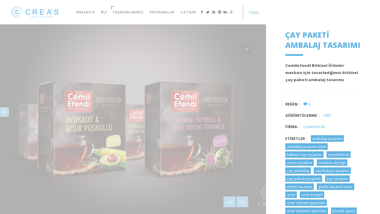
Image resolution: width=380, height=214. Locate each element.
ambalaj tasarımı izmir (306, 146)
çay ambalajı (298, 170)
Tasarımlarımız (128, 12)
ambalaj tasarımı (327, 138)
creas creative (299, 162)
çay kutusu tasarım (332, 170)
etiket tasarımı (299, 186)
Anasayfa (85, 12)
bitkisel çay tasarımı (304, 154)
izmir (291, 194)
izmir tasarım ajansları (307, 210)
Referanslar (162, 12)
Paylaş (254, 12)
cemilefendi (338, 154)
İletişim (188, 12)
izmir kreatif (312, 194)
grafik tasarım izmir (335, 186)
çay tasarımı (337, 178)
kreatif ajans (343, 210)
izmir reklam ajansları (306, 202)
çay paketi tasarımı (304, 178)
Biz (104, 12)
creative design (332, 162)
